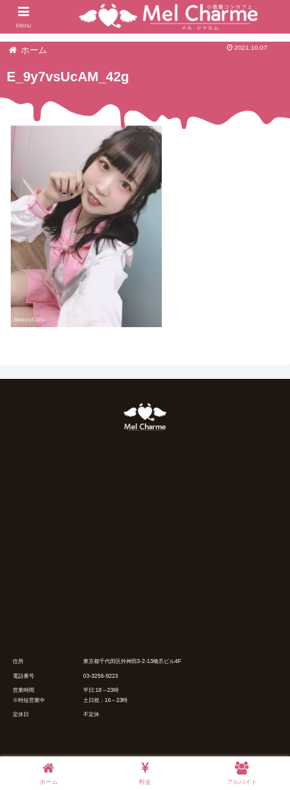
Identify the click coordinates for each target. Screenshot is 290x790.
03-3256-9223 (100, 675)
